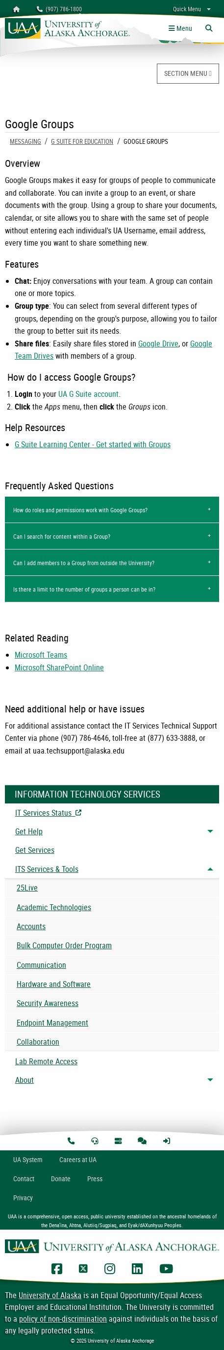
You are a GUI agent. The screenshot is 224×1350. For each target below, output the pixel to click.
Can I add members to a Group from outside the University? (83, 563)
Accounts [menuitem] (31, 926)
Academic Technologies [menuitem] (54, 907)
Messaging (25, 141)
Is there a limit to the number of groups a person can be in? (84, 589)
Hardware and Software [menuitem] (54, 984)
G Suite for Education (82, 141)
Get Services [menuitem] (34, 850)
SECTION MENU (187, 73)
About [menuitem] (24, 1080)
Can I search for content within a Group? (61, 536)
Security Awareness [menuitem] (47, 1003)
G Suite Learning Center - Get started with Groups (93, 444)
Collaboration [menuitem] (38, 1041)
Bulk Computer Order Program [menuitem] (64, 945)
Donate (61, 1178)
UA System (28, 1159)
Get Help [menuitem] (29, 831)
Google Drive (158, 343)
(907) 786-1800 (59, 9)
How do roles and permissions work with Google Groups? (80, 510)
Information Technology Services (87, 794)
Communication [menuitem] (41, 965)
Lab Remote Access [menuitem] (46, 1061)
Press (94, 1178)
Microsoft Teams (41, 654)
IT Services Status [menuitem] (92, 812)
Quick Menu (187, 9)
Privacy (23, 1197)
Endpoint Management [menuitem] (52, 1022)
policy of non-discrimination (63, 1318)
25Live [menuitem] (27, 887)
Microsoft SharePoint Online (59, 667)
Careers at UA (78, 1159)
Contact (23, 1178)
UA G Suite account (88, 394)
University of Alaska (50, 1295)
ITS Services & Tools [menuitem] (46, 869)
